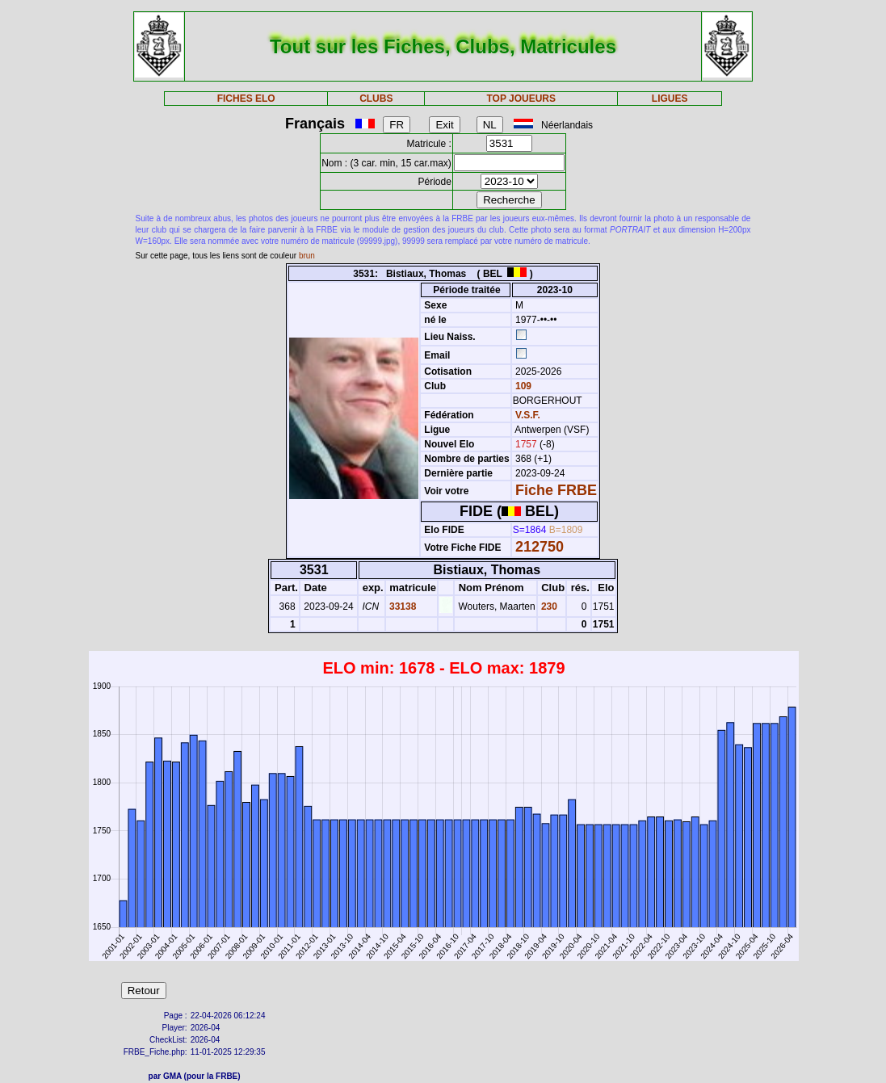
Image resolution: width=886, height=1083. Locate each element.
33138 (402, 606)
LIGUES (670, 98)
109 (522, 386)
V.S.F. (527, 415)
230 (548, 606)
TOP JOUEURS (521, 98)
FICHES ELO (246, 98)
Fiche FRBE (556, 490)
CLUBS (376, 98)
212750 (539, 547)
